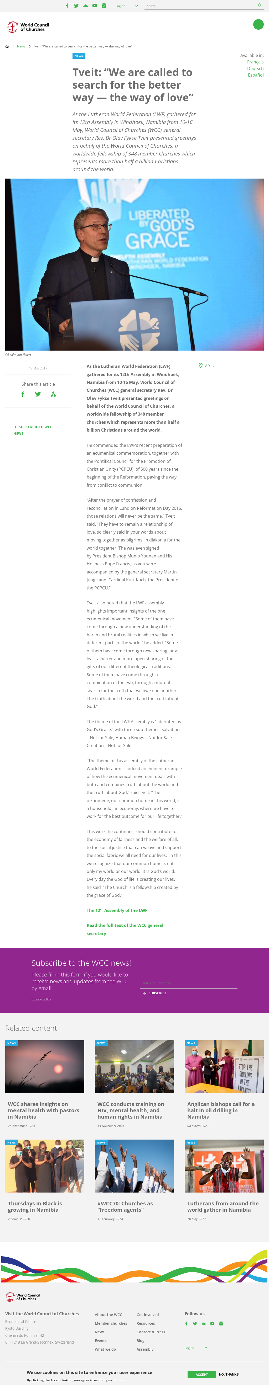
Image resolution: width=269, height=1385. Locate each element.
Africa (210, 365)
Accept (202, 1374)
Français (255, 62)
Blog (140, 1340)
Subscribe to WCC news (33, 430)
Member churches (111, 1323)
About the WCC (108, 1314)
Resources (146, 1323)
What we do (105, 1349)
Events (101, 1340)
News (21, 46)
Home (7, 46)
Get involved (148, 1314)
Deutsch (255, 68)
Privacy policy (41, 999)
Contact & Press (151, 1331)
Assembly (145, 1349)
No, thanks (229, 1374)
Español (256, 75)
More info (120, 1380)
